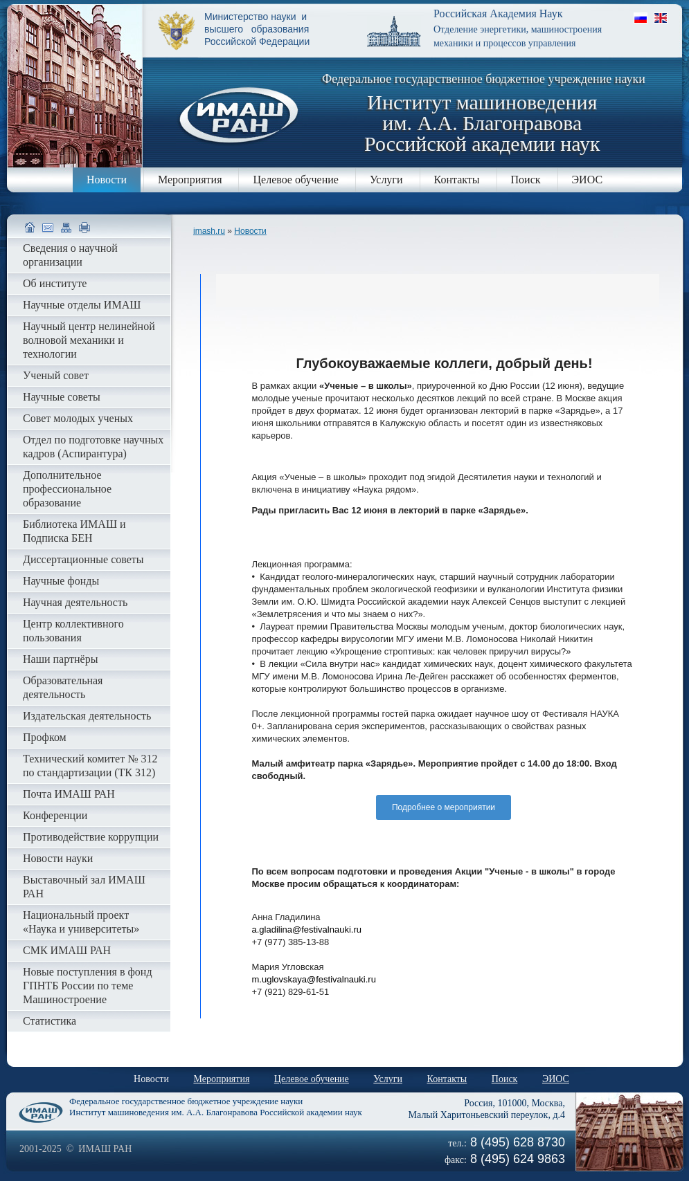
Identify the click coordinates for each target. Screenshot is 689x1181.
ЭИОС (587, 179)
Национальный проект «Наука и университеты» (81, 922)
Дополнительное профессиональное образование (67, 489)
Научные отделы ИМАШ (82, 305)
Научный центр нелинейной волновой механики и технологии (89, 340)
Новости (107, 179)
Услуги (386, 179)
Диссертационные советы (83, 559)
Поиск (526, 179)
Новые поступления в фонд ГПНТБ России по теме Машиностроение (87, 985)
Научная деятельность (75, 602)
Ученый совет (56, 375)
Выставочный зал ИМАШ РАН (84, 886)
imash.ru (209, 231)
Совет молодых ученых (78, 418)
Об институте (55, 283)
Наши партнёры (60, 659)
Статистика (49, 1021)
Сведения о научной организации (70, 255)
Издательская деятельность (87, 716)
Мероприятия (190, 179)
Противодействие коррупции (91, 837)
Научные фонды (61, 581)
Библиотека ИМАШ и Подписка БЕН (74, 531)
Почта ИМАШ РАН (69, 794)
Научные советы (61, 397)
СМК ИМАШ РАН (67, 950)
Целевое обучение (295, 179)
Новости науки (58, 858)
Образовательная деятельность (62, 687)
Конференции (55, 815)
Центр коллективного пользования (73, 630)
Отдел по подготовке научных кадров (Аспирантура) (93, 446)
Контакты (457, 179)
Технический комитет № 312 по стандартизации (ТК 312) (90, 765)
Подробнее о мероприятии (443, 807)
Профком (44, 737)
